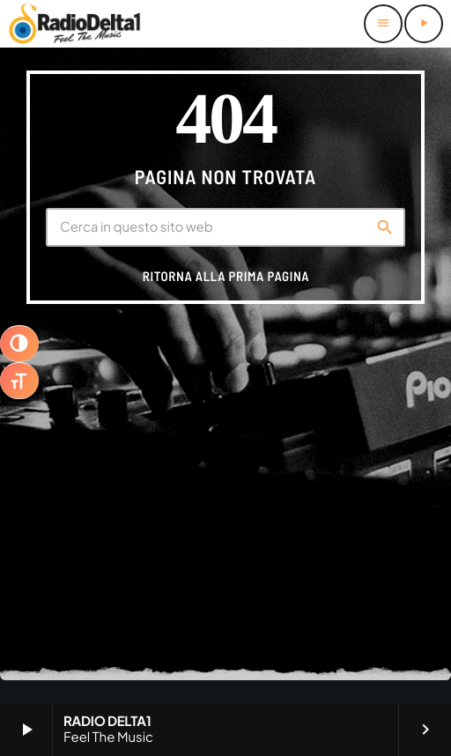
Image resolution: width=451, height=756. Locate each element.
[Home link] (75, 24)
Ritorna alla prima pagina (226, 276)
